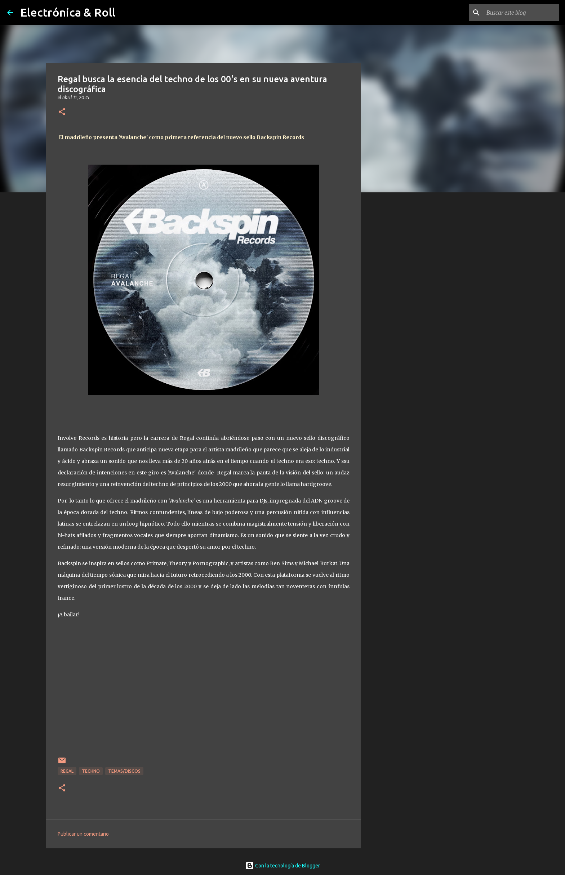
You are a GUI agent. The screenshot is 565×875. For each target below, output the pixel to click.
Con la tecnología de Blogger (282, 866)
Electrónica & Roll (67, 12)
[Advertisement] (398, 311)
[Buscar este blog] (521, 12)
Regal (67, 771)
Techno (91, 771)
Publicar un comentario (83, 834)
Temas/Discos (124, 771)
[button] (62, 112)
